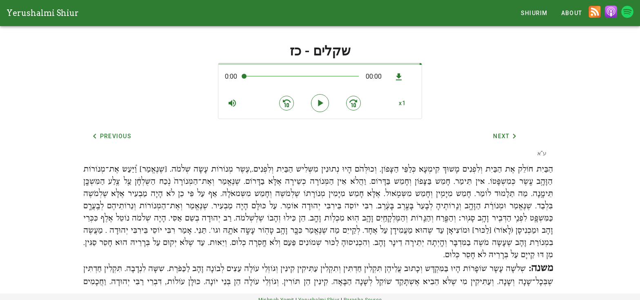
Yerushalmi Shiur (43, 13)
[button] (232, 103)
